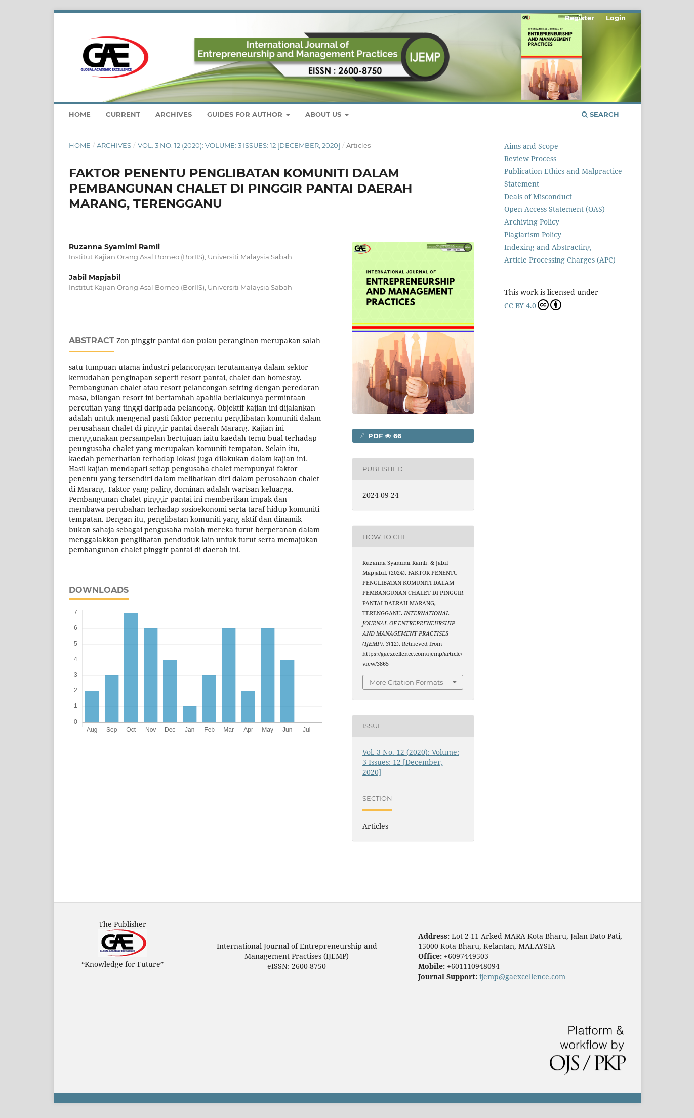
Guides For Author (245, 114)
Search (600, 114)
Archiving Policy (531, 222)
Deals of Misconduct (538, 196)
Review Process (530, 158)
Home (80, 114)
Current (123, 114)
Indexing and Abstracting (547, 247)
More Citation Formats (406, 682)
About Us (324, 114)
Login (616, 18)
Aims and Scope (531, 146)
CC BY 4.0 (532, 304)
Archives (173, 114)
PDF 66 (383, 436)
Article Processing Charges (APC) (560, 260)
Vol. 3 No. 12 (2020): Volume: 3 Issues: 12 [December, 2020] (239, 145)
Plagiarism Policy (532, 234)
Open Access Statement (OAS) (554, 209)
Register (579, 18)
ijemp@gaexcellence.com (522, 976)
